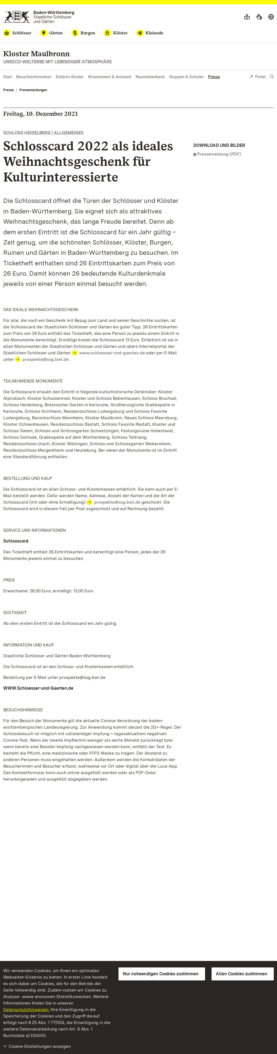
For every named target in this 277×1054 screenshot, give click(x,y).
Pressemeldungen (33, 90)
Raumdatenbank (150, 77)
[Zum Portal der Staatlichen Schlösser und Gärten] (38, 17)
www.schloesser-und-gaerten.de (112, 352)
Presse (214, 77)
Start (7, 77)
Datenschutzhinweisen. (26, 1009)
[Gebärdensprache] (259, 17)
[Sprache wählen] (271, 17)
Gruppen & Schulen (186, 77)
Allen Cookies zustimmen (241, 973)
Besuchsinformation (33, 77)
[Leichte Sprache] (247, 17)
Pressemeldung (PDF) (219, 154)
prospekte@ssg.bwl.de (45, 359)
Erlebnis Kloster (70, 77)
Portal (257, 77)
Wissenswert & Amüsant (109, 77)
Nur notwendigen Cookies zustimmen (161, 973)
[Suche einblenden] (272, 77)
